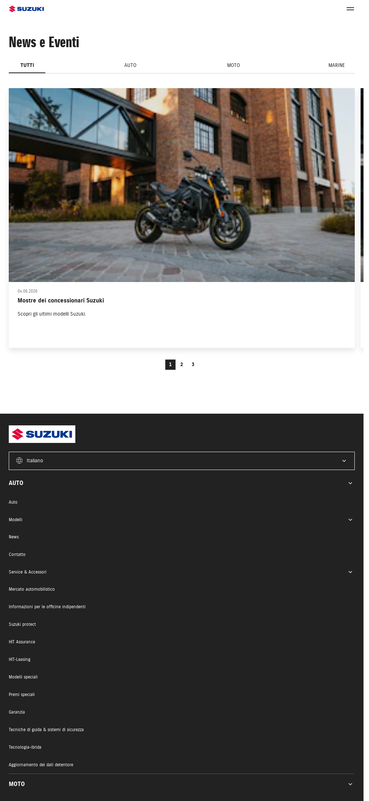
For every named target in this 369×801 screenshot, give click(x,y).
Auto (130, 65)
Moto (233, 65)
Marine (336, 65)
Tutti (27, 65)
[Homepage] (95, 8)
